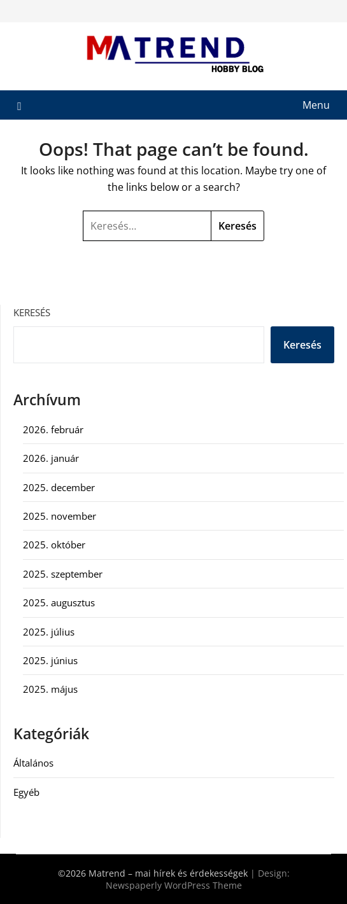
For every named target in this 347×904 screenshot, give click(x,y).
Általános (33, 762)
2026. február (53, 429)
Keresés (31, 312)
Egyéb (26, 792)
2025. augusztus (59, 602)
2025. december (59, 487)
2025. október (54, 544)
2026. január (51, 458)
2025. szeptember (63, 573)
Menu (316, 105)
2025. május (50, 689)
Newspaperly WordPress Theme (174, 885)
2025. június (50, 660)
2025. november (59, 516)
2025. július (48, 631)
